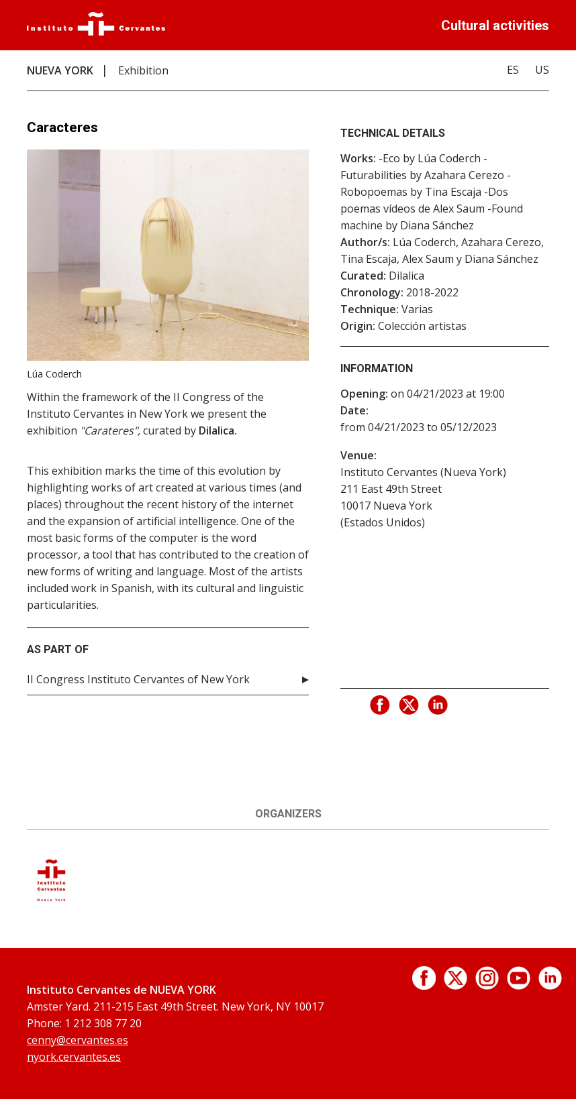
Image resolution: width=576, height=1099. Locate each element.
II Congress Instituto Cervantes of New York (138, 679)
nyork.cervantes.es (74, 1056)
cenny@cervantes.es (77, 1040)
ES (513, 69)
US (542, 69)
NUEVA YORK (60, 70)
